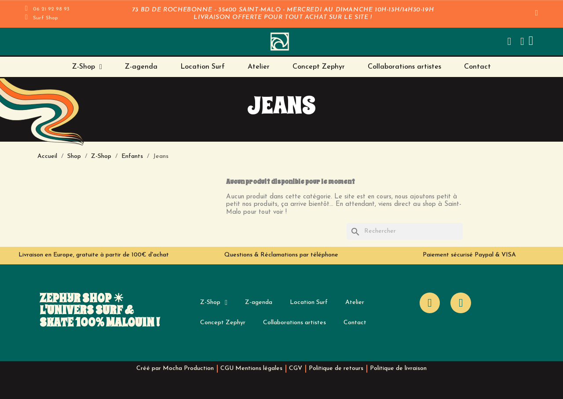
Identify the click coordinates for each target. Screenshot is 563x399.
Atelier (259, 66)
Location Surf (202, 66)
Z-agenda (141, 66)
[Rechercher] (405, 231)
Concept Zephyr (318, 66)
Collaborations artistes (404, 66)
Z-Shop (87, 67)
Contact (477, 66)
